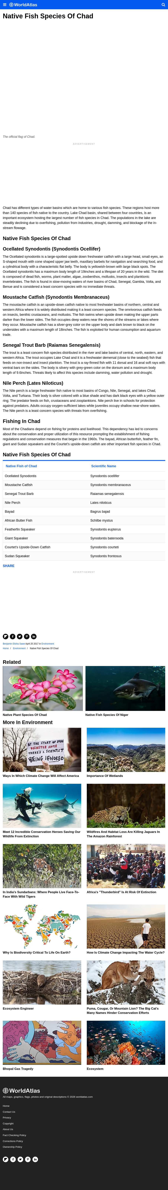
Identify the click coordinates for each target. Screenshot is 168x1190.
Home (6, 1106)
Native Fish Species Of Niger (106, 715)
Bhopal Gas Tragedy (18, 1069)
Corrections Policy (13, 1141)
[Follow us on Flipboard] (5, 1159)
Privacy (7, 1117)
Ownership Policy (12, 1147)
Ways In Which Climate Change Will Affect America (41, 776)
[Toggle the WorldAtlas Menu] (4, 4)
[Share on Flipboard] (5, 636)
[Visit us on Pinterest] (28, 1159)
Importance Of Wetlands (105, 776)
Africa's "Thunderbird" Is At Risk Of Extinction (121, 892)
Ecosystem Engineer (18, 1008)
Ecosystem (95, 1069)
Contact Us (9, 1111)
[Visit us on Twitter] (20, 1159)
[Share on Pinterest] (26, 636)
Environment (48, 643)
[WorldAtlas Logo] (24, 5)
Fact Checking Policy (14, 1135)
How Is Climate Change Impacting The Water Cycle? (126, 952)
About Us (8, 1129)
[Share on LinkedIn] (34, 636)
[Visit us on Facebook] (13, 1159)
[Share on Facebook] (12, 636)
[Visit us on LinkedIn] (35, 1159)
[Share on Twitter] (19, 636)
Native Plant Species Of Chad (25, 715)
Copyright (8, 1123)
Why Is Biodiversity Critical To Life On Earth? (36, 952)
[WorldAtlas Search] (163, 4)
